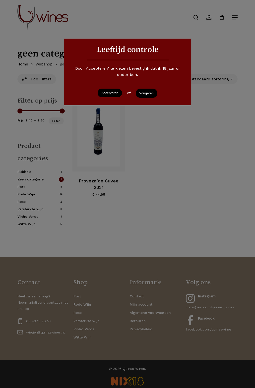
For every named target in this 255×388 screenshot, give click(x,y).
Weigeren (146, 93)
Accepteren (109, 93)
